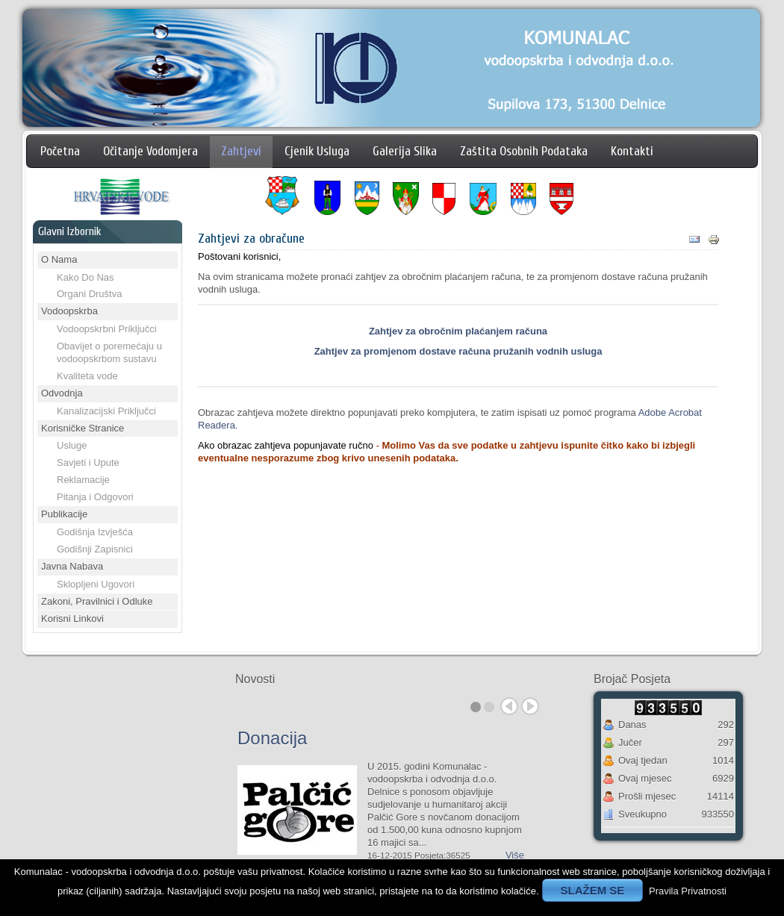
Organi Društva (89, 293)
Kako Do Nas (85, 277)
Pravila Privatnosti (688, 891)
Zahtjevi (241, 151)
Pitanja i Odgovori (95, 496)
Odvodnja (62, 393)
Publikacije (64, 514)
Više (514, 855)
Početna (60, 151)
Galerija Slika (405, 151)
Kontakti (632, 151)
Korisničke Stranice (82, 428)
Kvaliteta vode (87, 375)
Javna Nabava (72, 566)
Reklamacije (83, 479)
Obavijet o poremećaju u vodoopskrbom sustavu (109, 352)
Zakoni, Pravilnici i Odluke (97, 601)
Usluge (72, 445)
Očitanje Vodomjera (150, 151)
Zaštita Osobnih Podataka (524, 151)
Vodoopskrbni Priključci (107, 328)
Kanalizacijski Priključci (106, 411)
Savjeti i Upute (88, 462)
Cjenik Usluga (316, 151)
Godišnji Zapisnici (95, 549)
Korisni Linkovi (72, 618)
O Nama (59, 259)
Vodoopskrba (69, 311)
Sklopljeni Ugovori (95, 584)
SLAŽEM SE (593, 890)
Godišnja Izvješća (95, 532)
